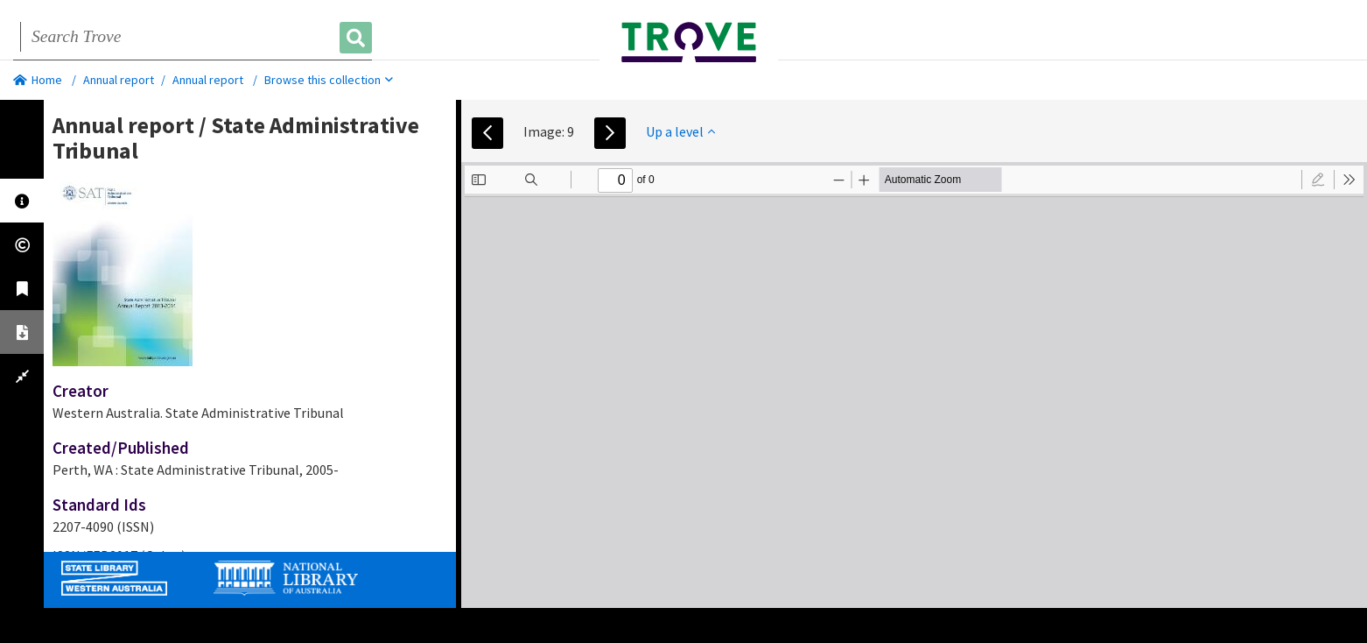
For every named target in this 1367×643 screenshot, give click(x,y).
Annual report (118, 80)
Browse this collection (328, 80)
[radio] (1318, 179)
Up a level (680, 131)
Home (37, 80)
